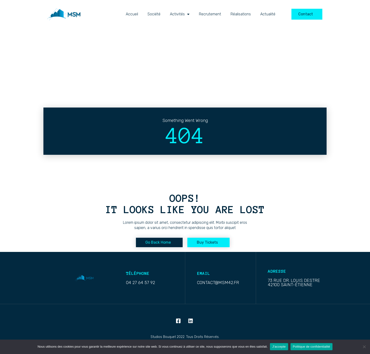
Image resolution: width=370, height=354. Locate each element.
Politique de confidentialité (311, 346)
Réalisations (241, 14)
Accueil (132, 14)
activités (179, 14)
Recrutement (210, 14)
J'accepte (279, 346)
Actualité (267, 14)
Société (153, 14)
